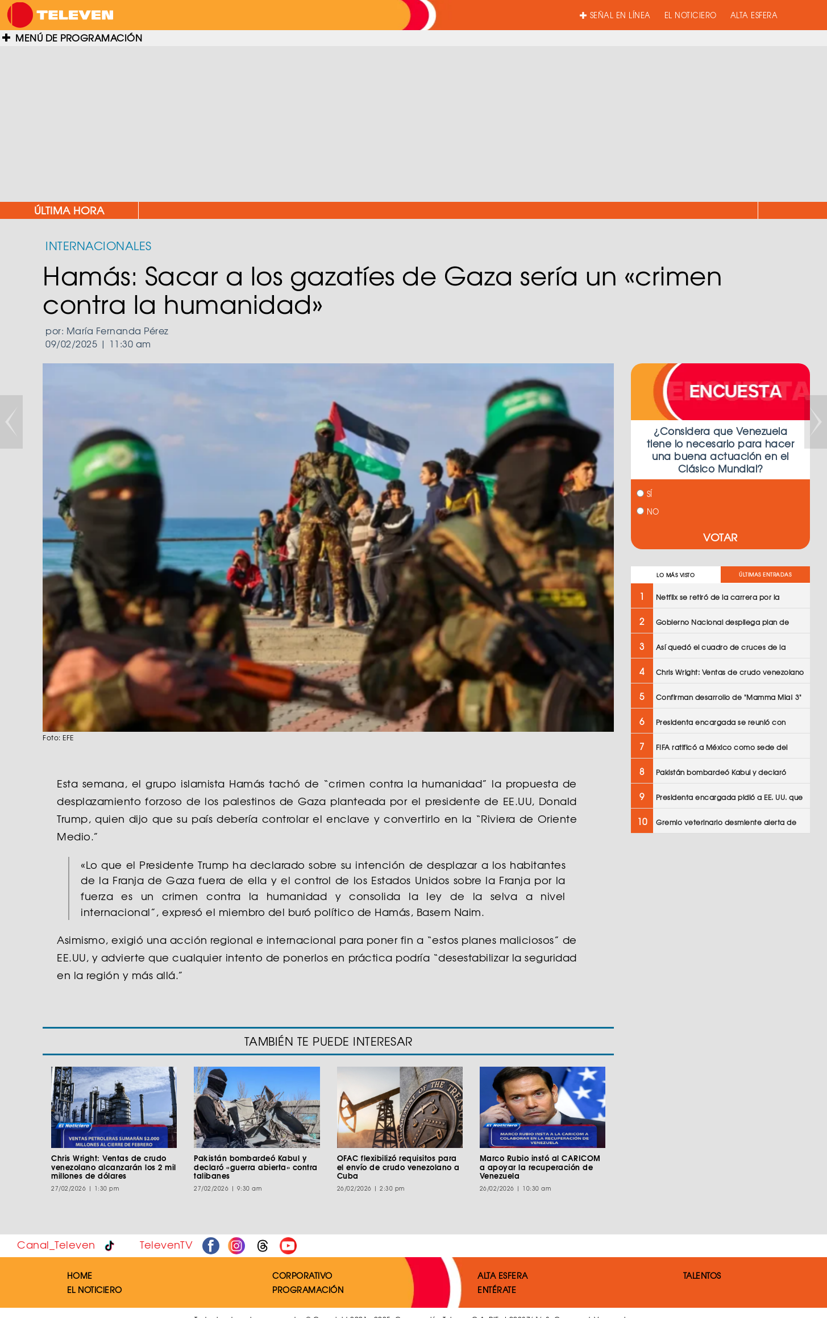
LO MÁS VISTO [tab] (675, 575)
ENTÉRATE (496, 1289)
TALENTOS (702, 1275)
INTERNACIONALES (98, 245)
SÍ (645, 493)
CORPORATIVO (302, 1275)
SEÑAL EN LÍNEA (615, 15)
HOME (80, 1275)
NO (648, 511)
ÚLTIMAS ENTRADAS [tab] (765, 574)
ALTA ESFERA (754, 15)
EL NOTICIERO (690, 15)
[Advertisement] (414, 119)
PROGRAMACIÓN (307, 1289)
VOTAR (720, 537)
